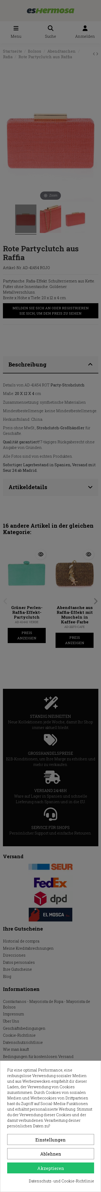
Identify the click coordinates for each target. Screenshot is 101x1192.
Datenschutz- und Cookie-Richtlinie (61, 1180)
